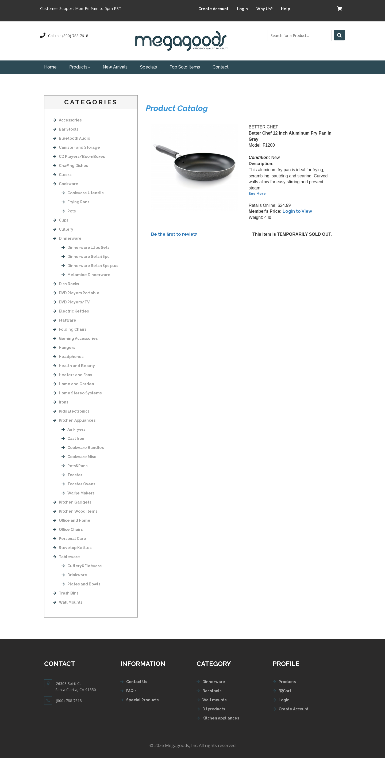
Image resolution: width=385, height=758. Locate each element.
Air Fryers (73, 429)
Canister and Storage (76, 147)
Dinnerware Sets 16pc (85, 256)
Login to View (297, 211)
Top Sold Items (185, 67)
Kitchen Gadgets (72, 502)
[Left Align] (339, 35)
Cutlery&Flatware (81, 566)
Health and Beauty (74, 366)
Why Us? (264, 9)
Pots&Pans (74, 466)
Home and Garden (73, 384)
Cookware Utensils (82, 193)
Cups (60, 220)
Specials (148, 67)
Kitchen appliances (220, 718)
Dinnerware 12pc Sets (85, 247)
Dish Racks (66, 284)
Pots (68, 211)
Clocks (62, 175)
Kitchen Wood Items (75, 511)
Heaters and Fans (72, 375)
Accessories (67, 120)
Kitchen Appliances (74, 420)
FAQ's (131, 691)
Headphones (68, 357)
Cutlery (63, 229)
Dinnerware (67, 238)
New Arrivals (115, 67)
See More (257, 194)
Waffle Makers (77, 493)
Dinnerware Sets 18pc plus (89, 266)
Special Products (142, 700)
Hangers (64, 347)
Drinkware (74, 575)
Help (285, 9)
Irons (60, 402)
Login (242, 9)
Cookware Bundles (82, 447)
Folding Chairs (69, 329)
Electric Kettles (71, 311)
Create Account (213, 9)
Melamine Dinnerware (85, 275)
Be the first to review (174, 234)
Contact (221, 67)
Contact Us (136, 682)
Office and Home (71, 520)
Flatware (64, 320)
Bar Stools (65, 129)
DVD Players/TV (71, 302)
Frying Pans (75, 202)
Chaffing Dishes (70, 165)
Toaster (71, 475)
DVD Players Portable (76, 293)
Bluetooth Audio (71, 138)
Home (50, 67)
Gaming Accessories (75, 338)
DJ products (213, 709)
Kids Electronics (71, 411)
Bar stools (211, 691)
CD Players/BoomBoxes (79, 156)
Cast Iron (72, 438)
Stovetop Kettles (72, 548)
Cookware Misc (78, 457)
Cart (285, 691)
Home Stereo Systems (77, 393)
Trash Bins (65, 593)
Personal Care (69, 538)
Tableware (66, 557)
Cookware (65, 184)
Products (79, 67)
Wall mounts (214, 700)
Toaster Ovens (78, 484)
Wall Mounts (67, 602)
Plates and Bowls (80, 584)
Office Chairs (68, 529)
